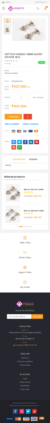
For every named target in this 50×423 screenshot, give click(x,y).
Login (25, 378)
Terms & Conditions (25, 361)
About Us (25, 358)
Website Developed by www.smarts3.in (24, 406)
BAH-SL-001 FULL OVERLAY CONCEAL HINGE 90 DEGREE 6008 (34, 189)
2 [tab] (24, 226)
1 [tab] (21, 226)
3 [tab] (26, 226)
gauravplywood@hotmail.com (25, 345)
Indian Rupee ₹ (41, 2)
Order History (25, 382)
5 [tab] (30, 226)
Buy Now (13, 116)
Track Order (25, 389)
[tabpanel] (25, 203)
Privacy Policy (25, 365)
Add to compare (31, 124)
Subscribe (37, 316)
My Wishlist (25, 385)
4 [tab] (28, 226)
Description (19, 159)
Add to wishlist (12, 124)
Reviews (33, 159)
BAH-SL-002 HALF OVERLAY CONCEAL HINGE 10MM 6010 (34, 211)
